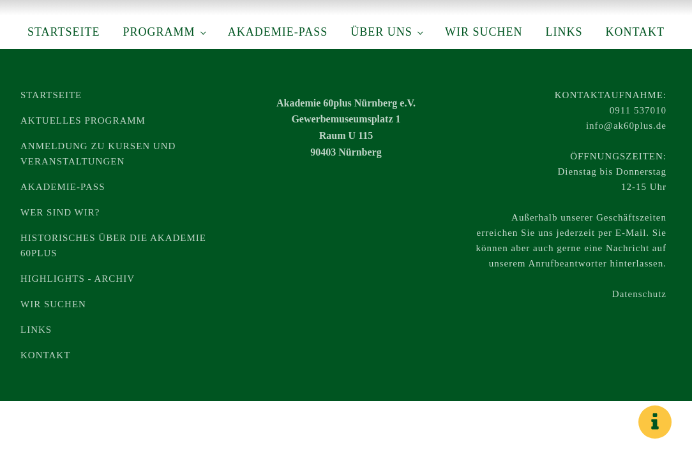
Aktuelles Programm (83, 120)
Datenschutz (639, 294)
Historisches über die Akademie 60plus (113, 245)
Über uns (381, 32)
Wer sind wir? (60, 212)
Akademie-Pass (277, 32)
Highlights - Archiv (77, 278)
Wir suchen (484, 32)
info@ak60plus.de (626, 125)
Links (563, 32)
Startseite (63, 32)
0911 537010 (638, 110)
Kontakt (635, 32)
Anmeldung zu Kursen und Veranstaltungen (98, 153)
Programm (159, 32)
